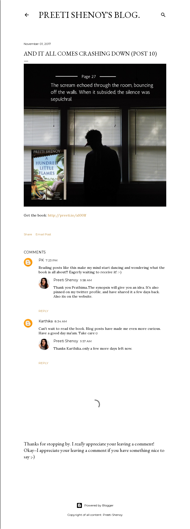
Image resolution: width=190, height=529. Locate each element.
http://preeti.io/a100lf (66, 215)
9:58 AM (86, 280)
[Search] (163, 14)
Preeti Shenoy (65, 280)
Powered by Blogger (95, 505)
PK (41, 260)
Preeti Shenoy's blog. (89, 15)
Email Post (43, 234)
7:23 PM (51, 260)
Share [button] (28, 234)
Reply (43, 311)
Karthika (46, 321)
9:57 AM (86, 341)
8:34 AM (61, 321)
